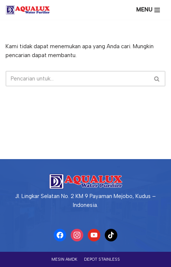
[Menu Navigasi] (148, 9)
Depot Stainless (102, 259)
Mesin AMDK (64, 259)
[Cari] (77, 78)
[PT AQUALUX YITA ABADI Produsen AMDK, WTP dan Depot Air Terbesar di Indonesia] (30, 9)
